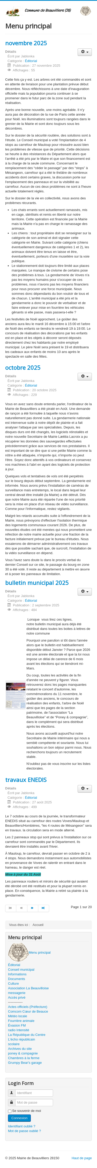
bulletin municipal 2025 (37, 582)
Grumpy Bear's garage (25, 1063)
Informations (17, 974)
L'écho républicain (21, 1039)
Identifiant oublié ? (21, 1126)
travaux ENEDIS (26, 779)
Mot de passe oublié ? (24, 1131)
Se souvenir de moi (26, 1111)
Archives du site (20, 1049)
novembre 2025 (26, 43)
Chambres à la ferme (23, 1058)
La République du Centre (27, 1035)
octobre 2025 (23, 367)
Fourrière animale (21, 1021)
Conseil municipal (21, 969)
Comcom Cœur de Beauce (28, 1011)
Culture (13, 983)
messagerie (16, 993)
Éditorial (31, 61)
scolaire (14, 1044)
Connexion (19, 1118)
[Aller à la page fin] (43, 908)
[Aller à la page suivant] (32, 908)
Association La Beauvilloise (28, 988)
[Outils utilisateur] (85, 52)
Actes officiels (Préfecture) (27, 1007)
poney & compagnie (23, 1053)
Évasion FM (17, 1025)
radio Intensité (18, 1030)
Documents (16, 979)
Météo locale (17, 1016)
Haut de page (82, 1158)
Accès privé (16, 997)
